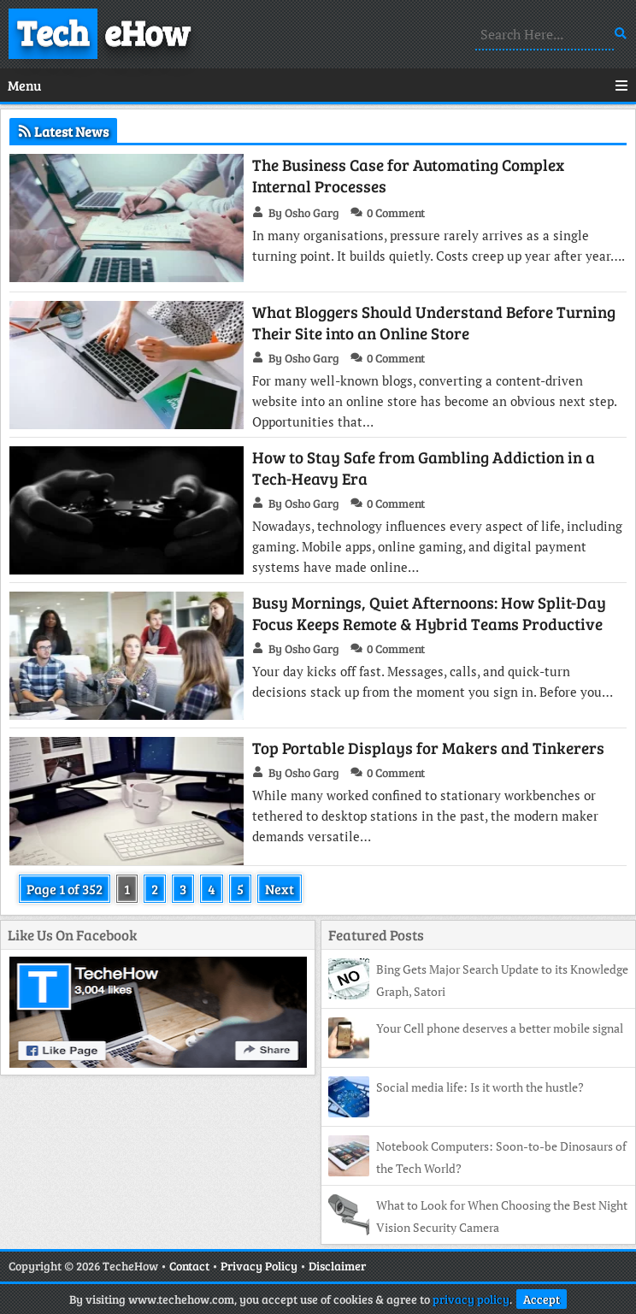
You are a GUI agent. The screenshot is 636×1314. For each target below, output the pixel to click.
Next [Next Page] (279, 889)
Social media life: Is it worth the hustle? (480, 1087)
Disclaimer (337, 1266)
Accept (541, 1299)
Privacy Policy (259, 1266)
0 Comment (396, 212)
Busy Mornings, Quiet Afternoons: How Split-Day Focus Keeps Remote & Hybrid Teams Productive (429, 613)
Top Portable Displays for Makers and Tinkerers (428, 747)
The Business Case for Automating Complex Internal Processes (408, 175)
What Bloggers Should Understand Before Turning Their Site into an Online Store (433, 322)
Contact (189, 1266)
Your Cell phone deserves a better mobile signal (499, 1028)
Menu (318, 85)
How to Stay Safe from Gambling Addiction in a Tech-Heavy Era (423, 467)
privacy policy (471, 1299)
